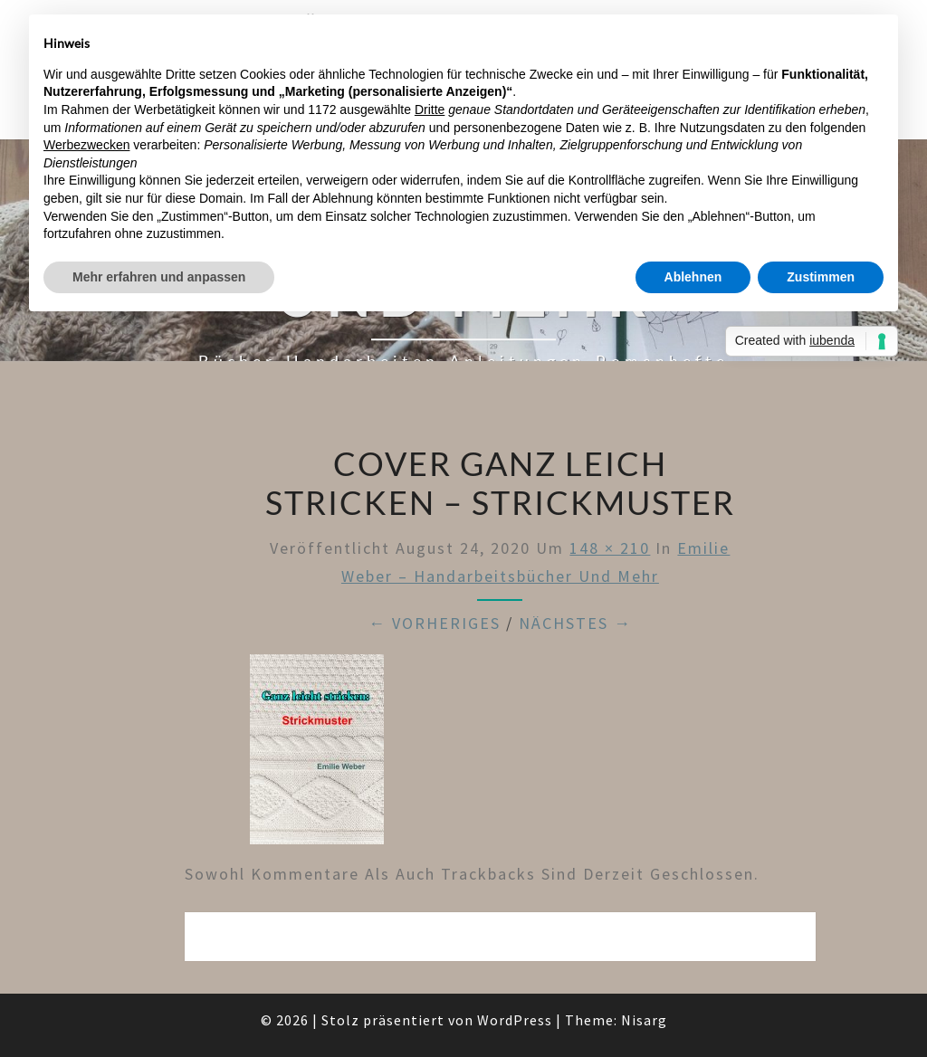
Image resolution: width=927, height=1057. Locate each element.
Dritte (429, 109)
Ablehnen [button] (693, 277)
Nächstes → (575, 623)
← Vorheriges (434, 623)
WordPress (514, 1020)
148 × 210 (609, 548)
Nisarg (644, 1020)
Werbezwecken (86, 145)
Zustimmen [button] (821, 277)
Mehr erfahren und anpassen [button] (158, 277)
